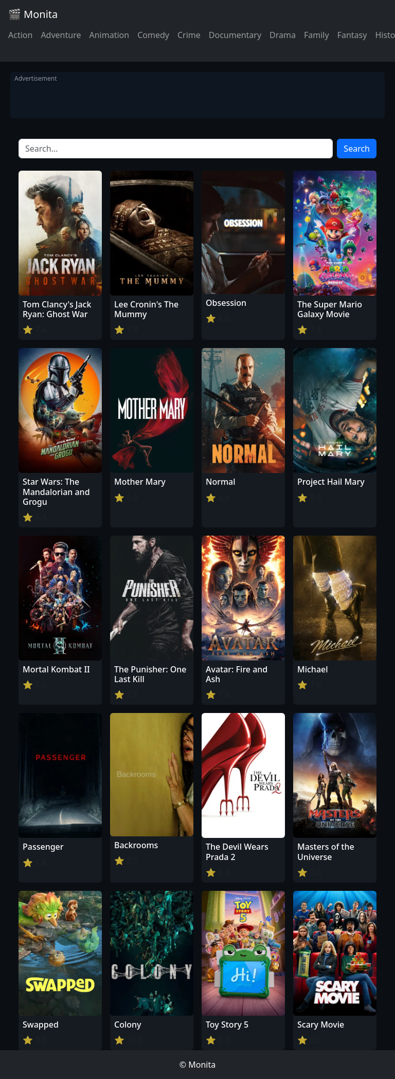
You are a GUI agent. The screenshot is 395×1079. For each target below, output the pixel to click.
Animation (109, 35)
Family (316, 35)
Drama (283, 35)
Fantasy (352, 35)
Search (357, 148)
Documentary (235, 35)
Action (20, 35)
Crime (189, 35)
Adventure (61, 35)
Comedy (153, 35)
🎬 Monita (33, 14)
